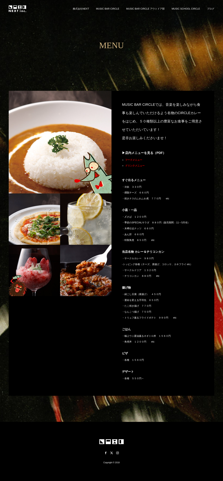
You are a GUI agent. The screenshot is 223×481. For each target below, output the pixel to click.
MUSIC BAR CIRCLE (107, 8)
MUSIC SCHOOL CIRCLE (186, 8)
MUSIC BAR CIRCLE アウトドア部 (145, 8)
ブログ (210, 8)
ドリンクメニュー (135, 165)
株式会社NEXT (81, 8)
